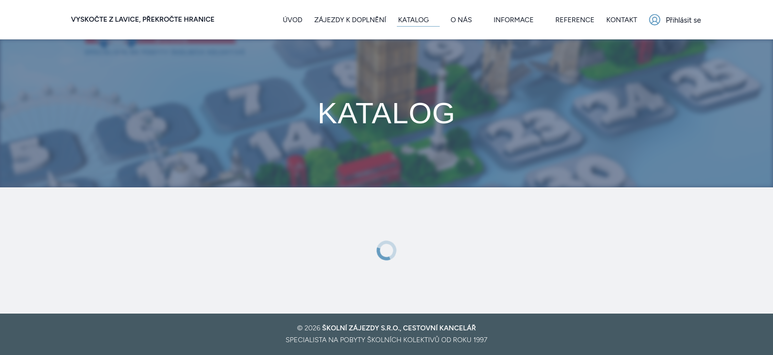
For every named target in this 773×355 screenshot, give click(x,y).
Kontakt (621, 20)
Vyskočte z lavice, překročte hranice (142, 19)
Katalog (418, 20)
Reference (575, 20)
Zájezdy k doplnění (350, 20)
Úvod (292, 20)
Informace (518, 20)
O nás (466, 20)
